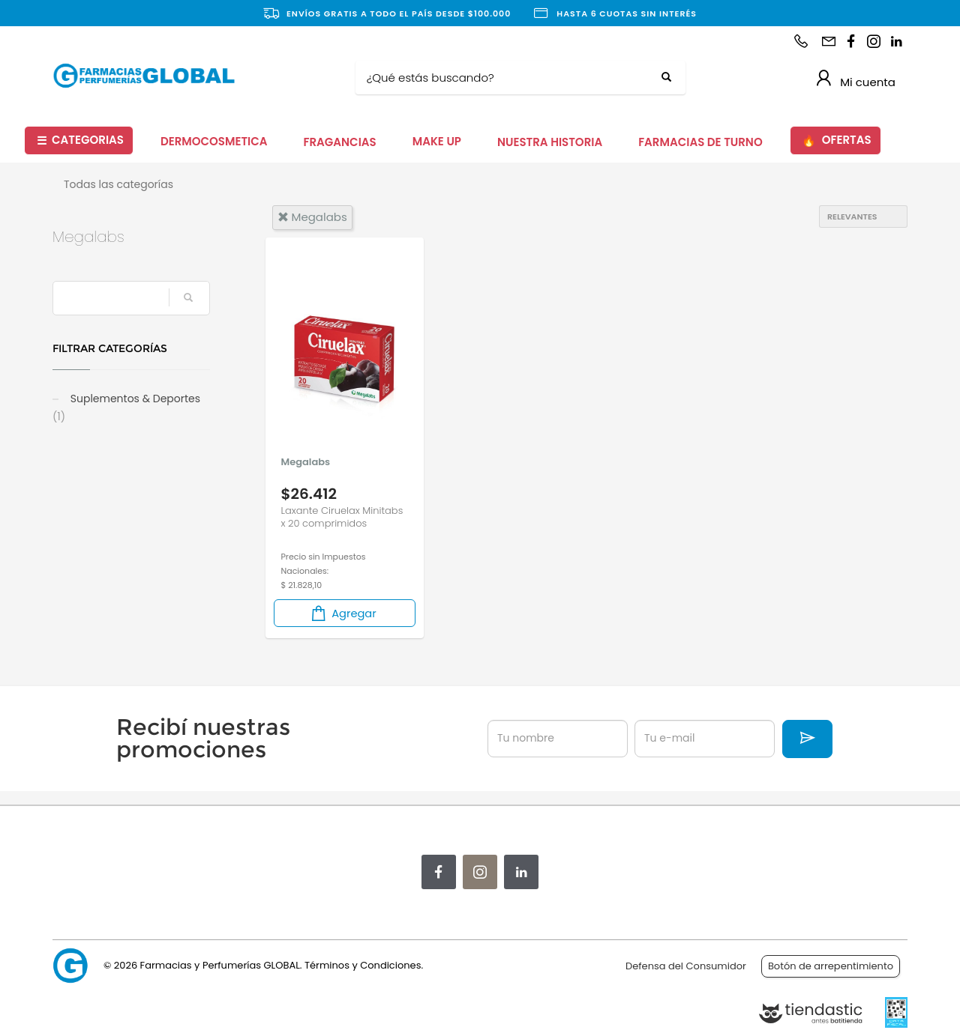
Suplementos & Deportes (126, 407)
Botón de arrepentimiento (830, 966)
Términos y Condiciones (362, 965)
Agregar (342, 613)
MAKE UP (436, 141)
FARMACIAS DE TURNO (700, 142)
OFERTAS (836, 140)
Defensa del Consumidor (686, 966)
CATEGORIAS (80, 140)
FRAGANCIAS (340, 142)
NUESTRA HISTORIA (549, 142)
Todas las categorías (118, 184)
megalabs (312, 217)
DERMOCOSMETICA (214, 141)
